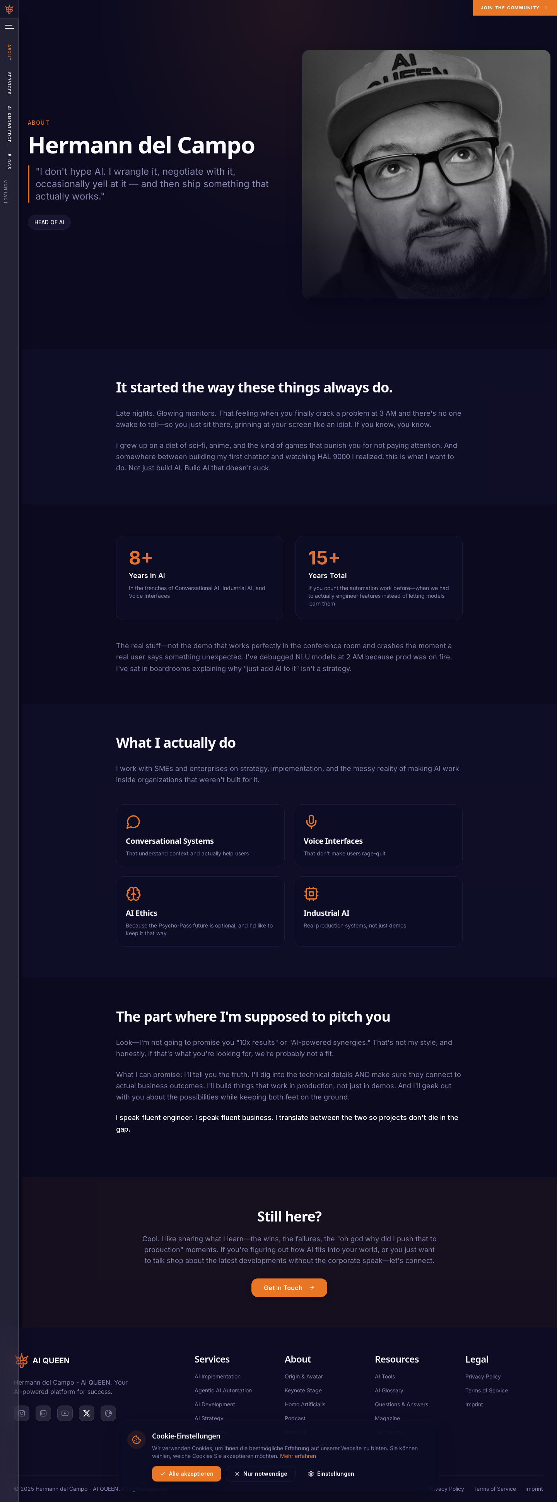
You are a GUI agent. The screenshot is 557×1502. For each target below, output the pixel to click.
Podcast (295, 1419)
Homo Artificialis (305, 1405)
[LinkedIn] (43, 1413)
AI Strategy (209, 1418)
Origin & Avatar (304, 1377)
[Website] (108, 1413)
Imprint (474, 1410)
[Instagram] (21, 1413)
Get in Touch (289, 1292)
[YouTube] (65, 1413)
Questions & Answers (401, 1407)
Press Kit (296, 1433)
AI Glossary (389, 1393)
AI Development (215, 1404)
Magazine (387, 1421)
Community (389, 1434)
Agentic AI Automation (223, 1390)
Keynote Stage (303, 1391)
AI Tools (385, 1379)
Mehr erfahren (298, 1493)
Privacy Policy (483, 1382)
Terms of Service (486, 1396)
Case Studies (211, 1446)
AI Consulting (211, 1432)
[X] (86, 1413)
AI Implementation (218, 1376)
